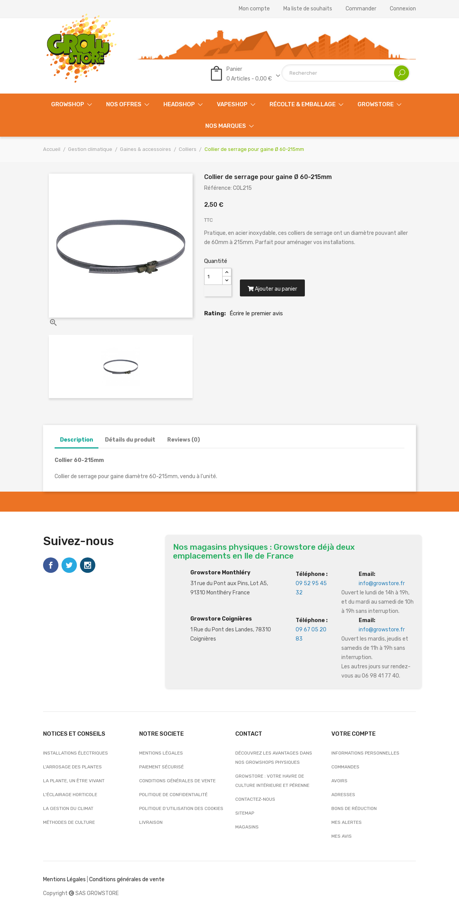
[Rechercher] (345, 73)
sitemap (244, 813)
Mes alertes (346, 822)
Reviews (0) (183, 440)
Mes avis (341, 836)
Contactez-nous (255, 799)
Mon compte (254, 9)
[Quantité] (213, 276)
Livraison (151, 822)
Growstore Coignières (221, 619)
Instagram (87, 565)
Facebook (50, 565)
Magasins (247, 827)
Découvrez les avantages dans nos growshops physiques (273, 757)
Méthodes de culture (69, 822)
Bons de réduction (354, 808)
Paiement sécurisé (161, 767)
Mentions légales (161, 753)
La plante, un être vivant (74, 780)
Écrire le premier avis (256, 313)
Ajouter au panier (272, 289)
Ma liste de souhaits (307, 9)
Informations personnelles (365, 753)
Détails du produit (130, 440)
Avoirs (339, 780)
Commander (361, 9)
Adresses (343, 794)
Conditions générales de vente (177, 780)
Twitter (69, 565)
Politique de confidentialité (173, 794)
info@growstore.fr (382, 583)
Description (76, 440)
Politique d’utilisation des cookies (181, 808)
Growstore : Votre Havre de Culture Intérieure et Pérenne (272, 780)
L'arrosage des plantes (72, 767)
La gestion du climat (68, 808)
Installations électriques (75, 753)
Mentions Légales (64, 879)
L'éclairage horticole (70, 794)
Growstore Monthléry (220, 572)
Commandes (345, 767)
